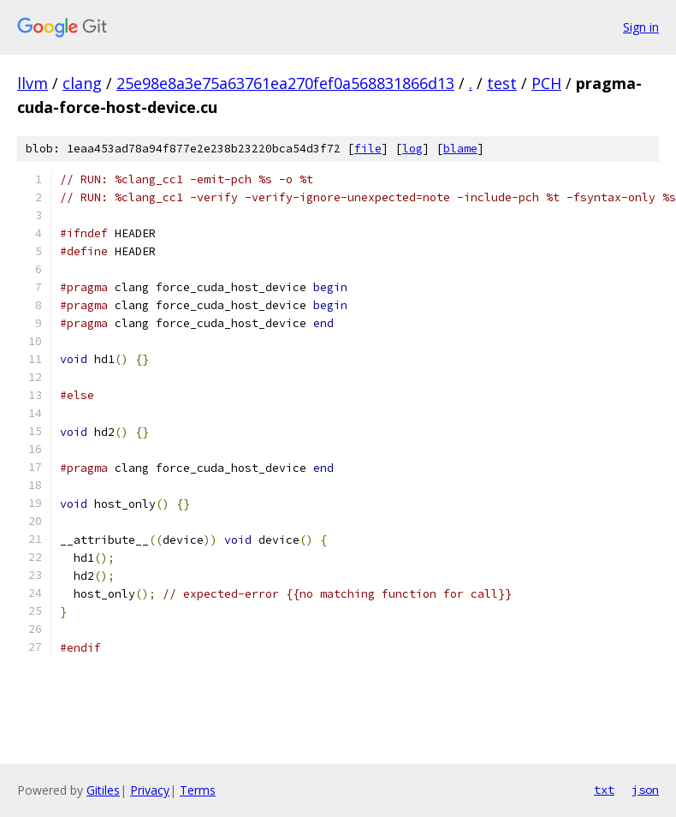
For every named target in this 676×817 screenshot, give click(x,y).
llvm (32, 83)
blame (460, 148)
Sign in (641, 27)
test (502, 83)
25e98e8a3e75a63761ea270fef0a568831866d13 (285, 83)
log (412, 148)
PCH (546, 83)
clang (82, 83)
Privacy (149, 790)
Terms (198, 790)
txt (604, 789)
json (645, 789)
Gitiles (103, 790)
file (368, 148)
